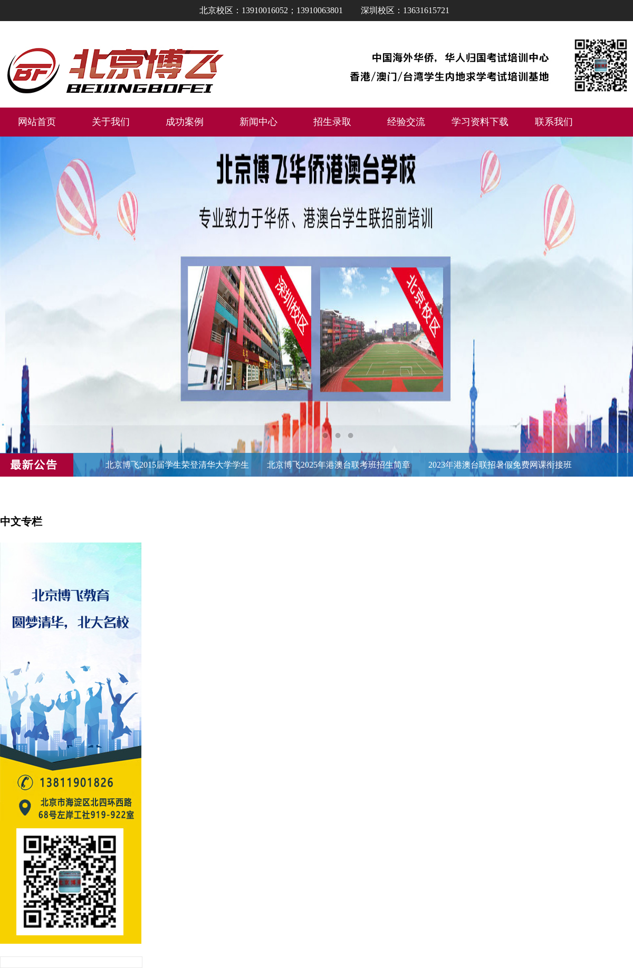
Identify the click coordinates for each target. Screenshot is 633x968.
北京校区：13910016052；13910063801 (271, 10)
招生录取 (332, 122)
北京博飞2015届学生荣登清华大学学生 (177, 464)
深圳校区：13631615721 (405, 10)
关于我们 (111, 122)
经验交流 (406, 122)
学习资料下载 (480, 122)
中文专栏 (21, 521)
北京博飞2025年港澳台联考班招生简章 (338, 464)
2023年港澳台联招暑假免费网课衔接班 (500, 464)
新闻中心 (258, 122)
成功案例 (185, 122)
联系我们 (554, 122)
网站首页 (37, 122)
